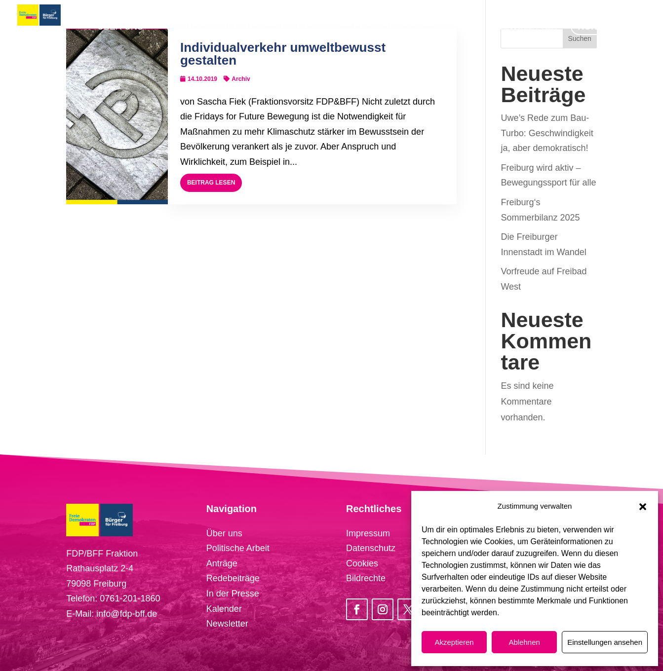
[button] (643, 507)
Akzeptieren (453, 642)
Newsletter (227, 624)
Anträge (221, 563)
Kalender (224, 609)
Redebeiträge (233, 578)
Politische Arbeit (238, 548)
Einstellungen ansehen (604, 642)
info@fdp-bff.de (126, 614)
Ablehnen (524, 642)
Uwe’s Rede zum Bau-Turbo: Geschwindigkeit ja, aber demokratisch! (547, 133)
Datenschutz (370, 548)
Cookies (362, 563)
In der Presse (232, 593)
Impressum (368, 533)
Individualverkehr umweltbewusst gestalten (283, 54)
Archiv (241, 78)
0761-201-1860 (130, 598)
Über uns (224, 533)
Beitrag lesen (211, 182)
